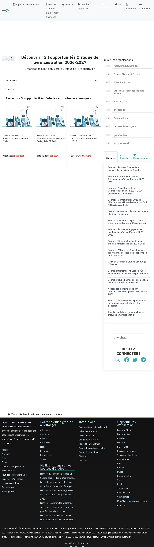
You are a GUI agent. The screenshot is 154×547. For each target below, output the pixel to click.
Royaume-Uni (46, 444)
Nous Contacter (9, 460)
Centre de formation (88, 441)
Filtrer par (10, 89)
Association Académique (90, 433)
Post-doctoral (124, 482)
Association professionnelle (92, 437)
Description (11, 80)
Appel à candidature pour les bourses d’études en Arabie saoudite (126, 303)
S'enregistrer (8, 481)
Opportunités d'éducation (126, 413)
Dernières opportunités (84, 6)
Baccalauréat (123, 424)
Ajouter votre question (12, 456)
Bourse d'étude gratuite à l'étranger (56, 413)
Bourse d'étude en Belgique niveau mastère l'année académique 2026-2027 (127, 226)
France (43, 436)
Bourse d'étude (124, 419)
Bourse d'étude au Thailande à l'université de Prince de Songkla (124, 168)
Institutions (87, 411)
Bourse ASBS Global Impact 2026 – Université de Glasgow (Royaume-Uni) (126, 217)
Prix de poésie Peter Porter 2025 (82, 140)
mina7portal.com (81, 533)
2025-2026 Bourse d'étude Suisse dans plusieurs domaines (127, 208)
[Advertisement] (77, 30)
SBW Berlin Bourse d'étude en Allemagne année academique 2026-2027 (128, 177)
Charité (82, 446)
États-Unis (45, 432)
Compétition (123, 449)
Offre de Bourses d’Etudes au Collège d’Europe (126, 254)
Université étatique (88, 421)
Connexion (144, 6)
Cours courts (123, 486)
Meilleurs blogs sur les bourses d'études (55, 456)
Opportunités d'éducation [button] (27, 4)
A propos (6, 443)
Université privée (86, 425)
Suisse (43, 449)
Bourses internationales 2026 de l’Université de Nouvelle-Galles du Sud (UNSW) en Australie (126, 198)
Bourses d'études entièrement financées (52, 11)
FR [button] (118, 4)
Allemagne (45, 419)
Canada (43, 428)
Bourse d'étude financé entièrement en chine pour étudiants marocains (127, 272)
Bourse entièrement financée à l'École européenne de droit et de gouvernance (127, 263)
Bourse (120, 457)
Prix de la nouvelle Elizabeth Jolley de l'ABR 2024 (50, 141)
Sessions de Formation (127, 440)
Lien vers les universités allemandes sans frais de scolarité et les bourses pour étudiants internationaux (57, 496)
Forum (4, 452)
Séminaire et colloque (127, 444)
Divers (120, 461)
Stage (120, 469)
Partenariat (122, 436)
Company (83, 450)
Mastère (121, 428)
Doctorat (121, 432)
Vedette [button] (68, 4)
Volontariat (122, 478)
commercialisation (103, 6)
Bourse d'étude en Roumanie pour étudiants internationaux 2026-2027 (125, 234)
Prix (119, 453)
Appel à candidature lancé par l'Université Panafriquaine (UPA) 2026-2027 (127, 282)
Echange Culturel (125, 465)
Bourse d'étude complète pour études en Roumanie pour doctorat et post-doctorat (128, 293)
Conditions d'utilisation (12, 468)
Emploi (120, 474)
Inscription (131, 6)
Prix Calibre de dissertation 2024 (12, 140)
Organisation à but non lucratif (93, 416)
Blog (4, 447)
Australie (44, 424)
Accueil (5, 439)
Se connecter (8, 477)
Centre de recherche (88, 429)
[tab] (111, 156)
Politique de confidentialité (14, 464)
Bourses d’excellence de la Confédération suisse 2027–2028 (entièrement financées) (128, 187)
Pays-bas (44, 440)
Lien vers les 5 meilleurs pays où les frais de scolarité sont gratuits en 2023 (56, 484)
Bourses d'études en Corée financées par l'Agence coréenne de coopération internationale (128, 245)
